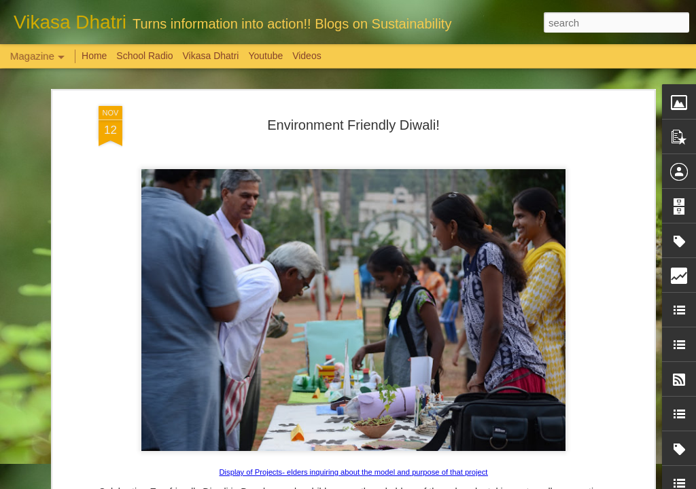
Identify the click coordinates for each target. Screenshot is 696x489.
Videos (306, 55)
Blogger (390, 481)
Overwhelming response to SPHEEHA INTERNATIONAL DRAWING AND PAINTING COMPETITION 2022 (596, 429)
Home (94, 55)
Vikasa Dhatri (210, 55)
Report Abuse (430, 481)
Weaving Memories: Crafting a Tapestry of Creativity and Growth (110, 411)
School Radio (144, 55)
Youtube (265, 55)
